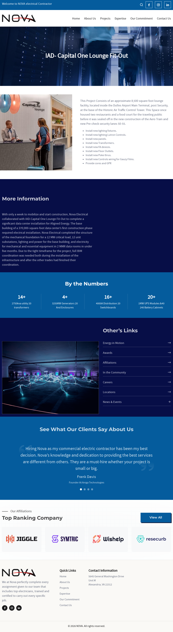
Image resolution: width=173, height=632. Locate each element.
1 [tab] (81, 489)
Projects (105, 18)
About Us (90, 18)
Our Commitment (141, 18)
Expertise (120, 18)
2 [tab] (84, 489)
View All (156, 517)
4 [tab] (92, 489)
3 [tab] (88, 489)
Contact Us (164, 18)
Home (76, 18)
